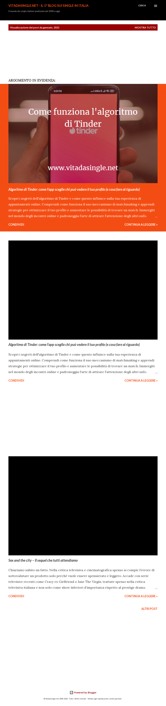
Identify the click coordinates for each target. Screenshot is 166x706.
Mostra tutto (145, 27)
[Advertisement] (24, 54)
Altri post (149, 608)
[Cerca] (142, 5)
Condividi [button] (16, 224)
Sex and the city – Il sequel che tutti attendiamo (43, 560)
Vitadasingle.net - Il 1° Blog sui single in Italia (48, 5)
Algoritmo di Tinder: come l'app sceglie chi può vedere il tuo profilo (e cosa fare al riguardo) (74, 189)
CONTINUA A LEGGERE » (141, 224)
